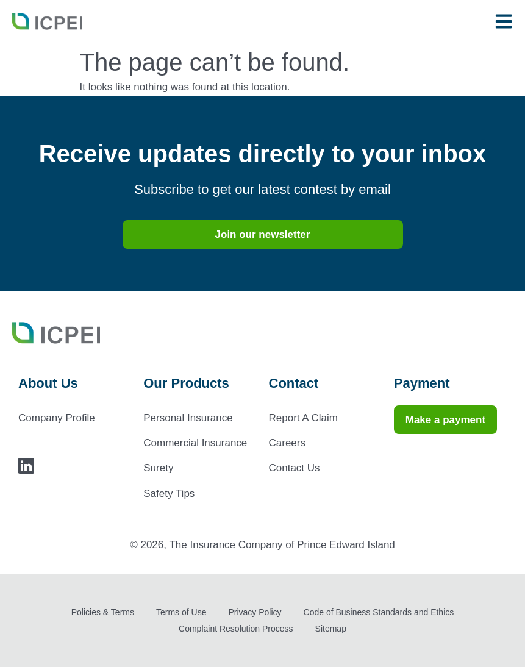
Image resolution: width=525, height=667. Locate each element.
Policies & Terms (102, 612)
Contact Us (294, 468)
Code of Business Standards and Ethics (379, 612)
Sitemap (330, 628)
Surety (158, 468)
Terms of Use (181, 612)
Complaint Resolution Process (236, 628)
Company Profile (56, 418)
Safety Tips (169, 493)
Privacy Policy (254, 612)
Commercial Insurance (195, 443)
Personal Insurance (187, 418)
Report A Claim (303, 418)
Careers (287, 443)
